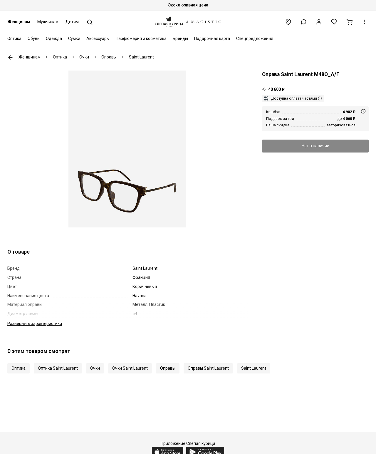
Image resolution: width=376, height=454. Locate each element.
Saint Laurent (253, 368)
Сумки (74, 38)
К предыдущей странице (10, 57)
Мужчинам (47, 21)
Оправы (167, 368)
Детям (72, 21)
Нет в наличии (315, 145)
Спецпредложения (254, 38)
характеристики (34, 323)
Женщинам (18, 21)
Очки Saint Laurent (130, 368)
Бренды (180, 38)
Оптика (14, 38)
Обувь (34, 38)
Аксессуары (98, 38)
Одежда (54, 38)
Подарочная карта (212, 38)
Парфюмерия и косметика (141, 38)
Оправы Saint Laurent (208, 368)
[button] (303, 22)
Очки (95, 368)
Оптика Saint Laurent (58, 368)
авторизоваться (341, 125)
